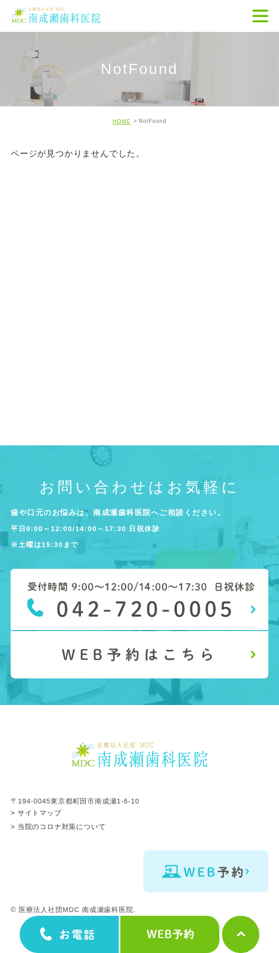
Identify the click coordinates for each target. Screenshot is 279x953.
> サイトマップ (36, 812)
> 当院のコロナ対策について (58, 827)
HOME (121, 122)
